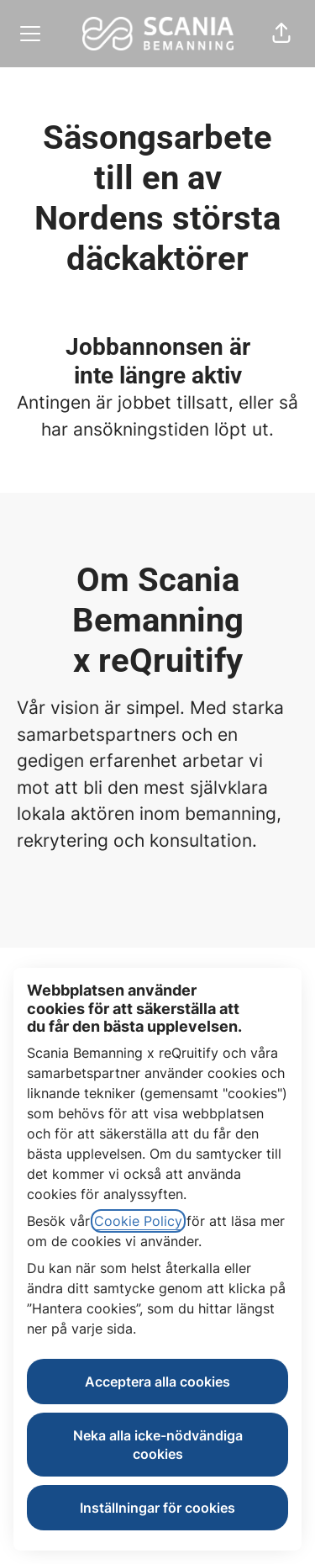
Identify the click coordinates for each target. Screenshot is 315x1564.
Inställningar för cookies (157, 1507)
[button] (281, 33)
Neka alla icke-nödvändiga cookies (158, 1444)
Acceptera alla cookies (157, 1381)
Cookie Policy (138, 1221)
